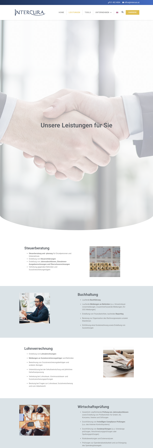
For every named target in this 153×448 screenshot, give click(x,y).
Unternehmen (103, 12)
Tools (88, 12)
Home (61, 12)
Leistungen (74, 12)
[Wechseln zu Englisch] (117, 12)
